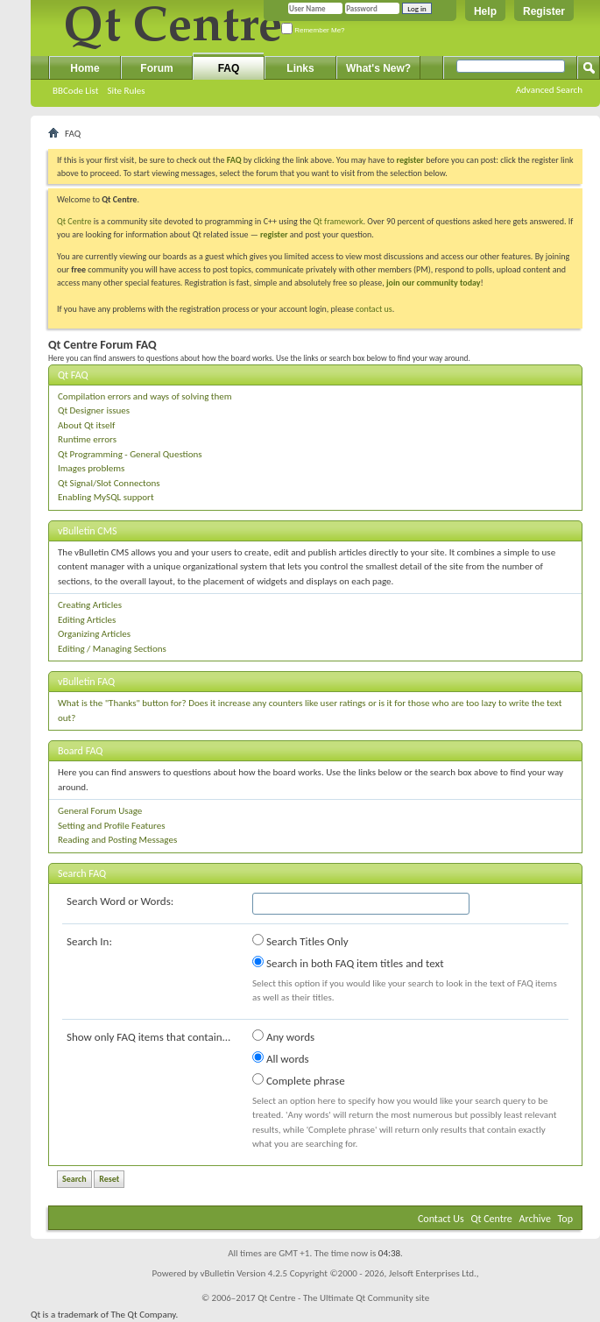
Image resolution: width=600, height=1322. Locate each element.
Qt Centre (74, 221)
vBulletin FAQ (86, 681)
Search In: (89, 941)
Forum (156, 68)
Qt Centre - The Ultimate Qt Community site (343, 1298)
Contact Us (441, 1218)
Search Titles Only (300, 941)
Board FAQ (80, 751)
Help (485, 11)
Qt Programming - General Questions (130, 454)
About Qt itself (86, 425)
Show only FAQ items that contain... (148, 1036)
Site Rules (126, 90)
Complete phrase (298, 1080)
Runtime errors (87, 439)
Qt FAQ (73, 375)
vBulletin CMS (87, 531)
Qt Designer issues (94, 410)
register (273, 234)
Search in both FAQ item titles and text (347, 963)
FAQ (229, 68)
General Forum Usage (100, 811)
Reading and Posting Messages (117, 839)
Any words (283, 1036)
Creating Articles (90, 605)
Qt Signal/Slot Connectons (109, 483)
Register (544, 11)
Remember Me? (313, 30)
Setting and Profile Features (112, 825)
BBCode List (75, 90)
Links (300, 68)
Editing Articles (87, 620)
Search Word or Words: (120, 901)
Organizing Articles (94, 634)
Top (565, 1218)
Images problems (91, 468)
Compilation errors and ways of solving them (145, 396)
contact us (374, 309)
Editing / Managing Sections (112, 648)
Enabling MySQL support (106, 497)
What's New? (378, 68)
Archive (535, 1218)
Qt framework (339, 221)
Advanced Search (549, 89)
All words (280, 1058)
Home (84, 68)
